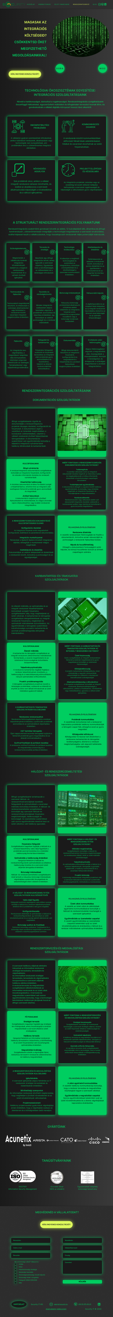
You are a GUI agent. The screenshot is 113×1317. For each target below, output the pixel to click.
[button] (44, 4)
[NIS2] (102, 68)
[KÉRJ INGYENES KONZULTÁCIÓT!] (25, 74)
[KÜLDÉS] (82, 1282)
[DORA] (60, 68)
